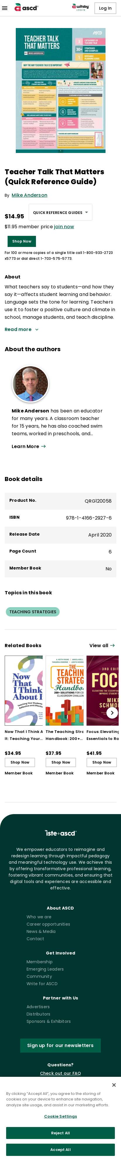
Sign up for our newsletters (60, 1045)
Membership (40, 962)
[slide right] (112, 713)
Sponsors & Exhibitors (49, 1021)
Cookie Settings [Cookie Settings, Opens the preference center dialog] (60, 1121)
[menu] (4, 8)
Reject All (60, 1137)
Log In (105, 8)
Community (39, 976)
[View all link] (102, 645)
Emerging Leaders (45, 969)
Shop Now (21, 241)
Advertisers (38, 1007)
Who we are (39, 917)
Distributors (38, 1014)
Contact (35, 939)
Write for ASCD (42, 984)
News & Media (41, 931)
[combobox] (60, 212)
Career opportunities (48, 924)
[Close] (114, 1089)
